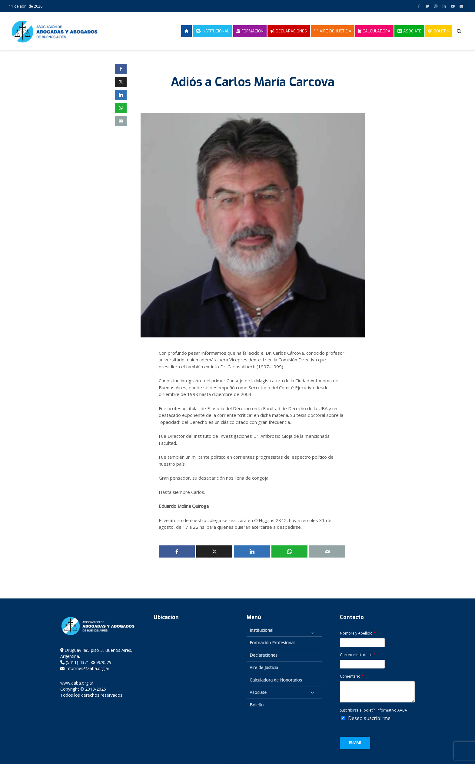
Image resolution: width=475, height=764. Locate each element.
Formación (250, 31)
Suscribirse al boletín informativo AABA (373, 710)
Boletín (438, 31)
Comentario (352, 676)
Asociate (409, 31)
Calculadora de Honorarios (276, 680)
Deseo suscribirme (369, 718)
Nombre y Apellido (358, 633)
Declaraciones (289, 31)
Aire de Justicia (332, 31)
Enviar (355, 742)
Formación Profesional (272, 642)
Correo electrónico (358, 655)
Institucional (212, 31)
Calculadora (374, 31)
